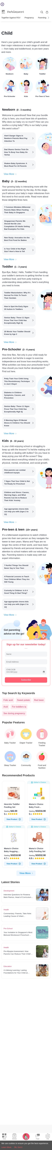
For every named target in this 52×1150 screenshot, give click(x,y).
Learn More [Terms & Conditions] (6, 1147)
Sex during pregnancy (14, 713)
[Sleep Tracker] (10, 758)
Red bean (39, 700)
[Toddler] (42, 65)
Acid (5, 707)
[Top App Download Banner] (26, 4)
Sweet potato (23, 700)
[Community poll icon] (47, 1136)
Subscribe (26, 680)
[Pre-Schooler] (9, 88)
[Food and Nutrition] (42, 760)
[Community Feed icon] (37, 1136)
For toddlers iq (19, 707)
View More (10, 174)
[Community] (26, 758)
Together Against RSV (10, 18)
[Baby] (26, 65)
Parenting (42, 18)
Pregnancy (29, 18)
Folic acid (8, 700)
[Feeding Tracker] (42, 738)
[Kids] (26, 88)
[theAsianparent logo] (15, 12)
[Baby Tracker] (10, 736)
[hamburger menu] (3, 12)
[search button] (42, 12)
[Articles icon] (14, 1136)
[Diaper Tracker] (26, 736)
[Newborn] (9, 65)
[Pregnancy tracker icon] (26, 1136)
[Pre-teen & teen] (42, 88)
